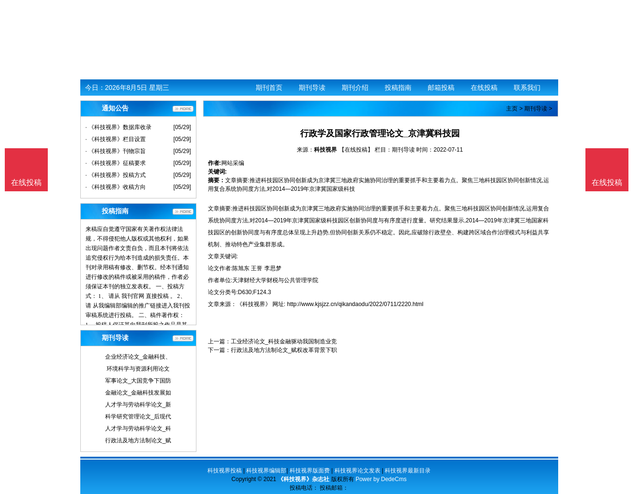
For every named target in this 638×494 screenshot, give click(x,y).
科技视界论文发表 (357, 470)
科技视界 (325, 149)
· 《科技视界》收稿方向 (116, 187)
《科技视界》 (254, 304)
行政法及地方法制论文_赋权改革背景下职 (284, 350)
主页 (512, 108)
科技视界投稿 (224, 470)
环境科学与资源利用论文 (138, 368)
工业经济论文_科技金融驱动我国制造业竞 (284, 341)
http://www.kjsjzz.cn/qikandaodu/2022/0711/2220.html (355, 304)
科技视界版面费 (310, 470)
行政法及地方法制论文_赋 (138, 440)
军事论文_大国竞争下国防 (138, 380)
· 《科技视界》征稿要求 (116, 163)
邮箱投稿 (441, 87)
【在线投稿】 (356, 149)
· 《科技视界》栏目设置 (116, 139)
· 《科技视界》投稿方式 (116, 175)
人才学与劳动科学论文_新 (138, 404)
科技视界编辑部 (266, 470)
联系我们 (527, 87)
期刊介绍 (355, 87)
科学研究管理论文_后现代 (138, 416)
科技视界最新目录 (408, 470)
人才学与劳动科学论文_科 (138, 428)
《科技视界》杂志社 (303, 479)
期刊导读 (312, 87)
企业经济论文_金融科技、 (138, 356)
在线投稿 (484, 87)
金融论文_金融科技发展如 (138, 392)
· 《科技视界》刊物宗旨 (116, 151)
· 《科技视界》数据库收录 (119, 127)
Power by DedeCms (381, 479)
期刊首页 (269, 87)
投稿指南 (398, 87)
